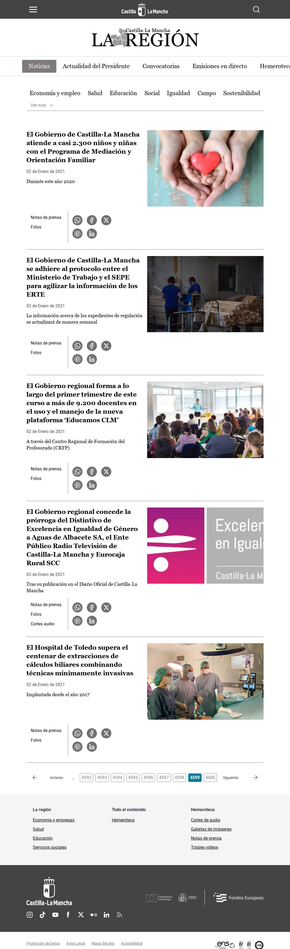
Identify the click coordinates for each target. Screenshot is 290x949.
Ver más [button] (38, 105)
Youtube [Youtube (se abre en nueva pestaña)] (55, 915)
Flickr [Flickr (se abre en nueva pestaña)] (93, 915)
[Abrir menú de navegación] (33, 9)
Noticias (39, 66)
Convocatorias (161, 66)
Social (152, 93)
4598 (179, 777)
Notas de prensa (46, 217)
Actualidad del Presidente (96, 66)
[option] (55, 93)
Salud (95, 93)
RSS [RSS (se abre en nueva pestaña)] (119, 915)
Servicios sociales (49, 847)
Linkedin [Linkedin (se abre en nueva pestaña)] (106, 915)
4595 (133, 777)
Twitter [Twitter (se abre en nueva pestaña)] (81, 915)
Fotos (36, 227)
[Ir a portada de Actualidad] (145, 39)
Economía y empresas (54, 820)
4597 (164, 777)
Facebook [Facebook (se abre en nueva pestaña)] (68, 915)
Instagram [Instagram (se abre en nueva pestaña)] (29, 915)
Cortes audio (42, 623)
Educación (123, 93)
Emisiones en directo (220, 66)
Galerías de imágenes (211, 829)
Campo (207, 93)
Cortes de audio (205, 820)
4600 (210, 777)
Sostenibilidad (241, 93)
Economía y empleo (55, 93)
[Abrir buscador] (256, 9)
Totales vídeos (204, 847)
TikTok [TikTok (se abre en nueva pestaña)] (42, 915)
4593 (102, 777)
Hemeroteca (123, 820)
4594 (117, 777)
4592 (86, 777)
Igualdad (178, 93)
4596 (148, 777)
